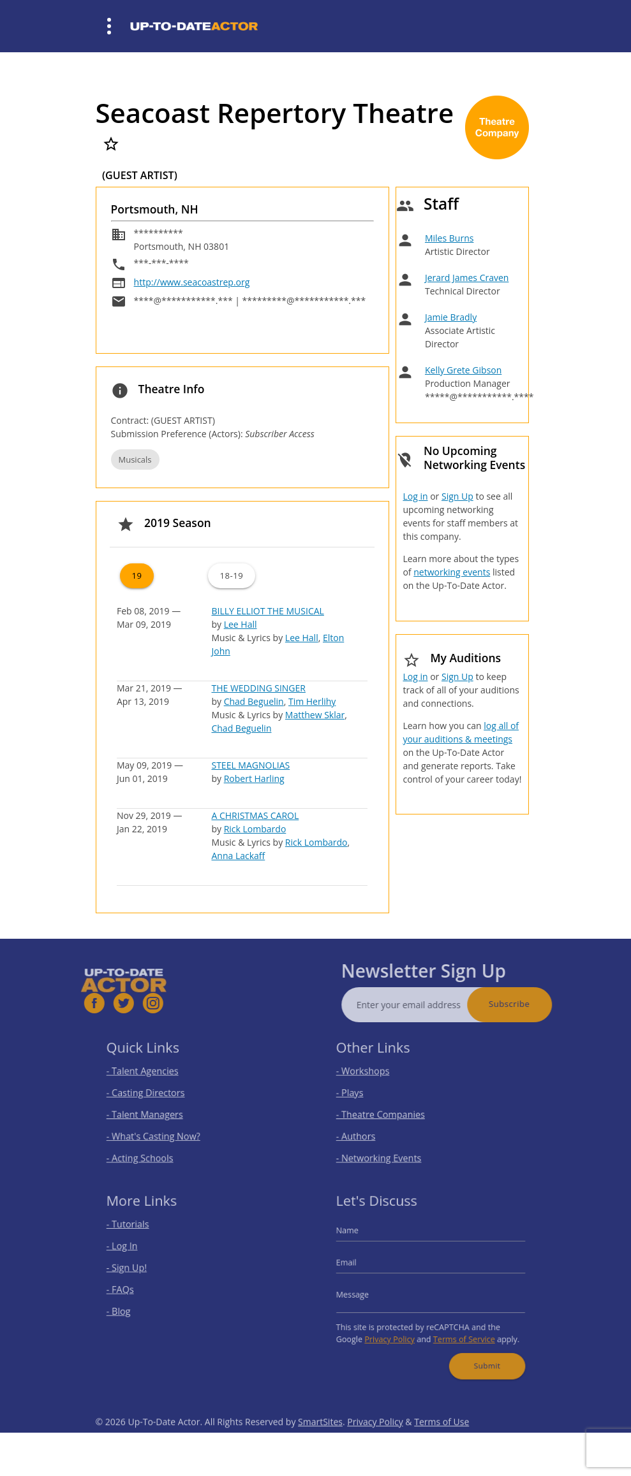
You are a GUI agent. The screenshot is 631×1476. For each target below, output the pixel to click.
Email (357, 1265)
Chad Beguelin (254, 701)
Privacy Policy (395, 1331)
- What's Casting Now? (159, 1131)
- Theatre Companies (386, 1112)
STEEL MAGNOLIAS (250, 765)
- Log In (132, 1251)
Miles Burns (449, 238)
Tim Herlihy (312, 701)
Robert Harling (254, 778)
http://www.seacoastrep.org (192, 282)
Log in (415, 496)
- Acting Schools (148, 1150)
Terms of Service (459, 1331)
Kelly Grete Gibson (463, 370)
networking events (451, 572)
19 (136, 575)
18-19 (231, 575)
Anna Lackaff (238, 856)
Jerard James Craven (467, 277)
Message (362, 1293)
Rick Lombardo (255, 829)
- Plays (360, 1094)
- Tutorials (137, 1232)
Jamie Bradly (451, 317)
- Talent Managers (152, 1112)
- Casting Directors (152, 1094)
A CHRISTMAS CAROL (255, 815)
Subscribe (528, 1003)
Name (357, 1237)
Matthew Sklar (315, 715)
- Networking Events (385, 1150)
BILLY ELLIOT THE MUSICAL (267, 611)
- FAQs (130, 1289)
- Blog (129, 1307)
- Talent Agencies (150, 1074)
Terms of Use (441, 1441)
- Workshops (371, 1074)
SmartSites (320, 1441)
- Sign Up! (136, 1269)
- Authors (365, 1131)
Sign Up (457, 496)
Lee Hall (240, 624)
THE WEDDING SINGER (258, 688)
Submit (479, 1354)
